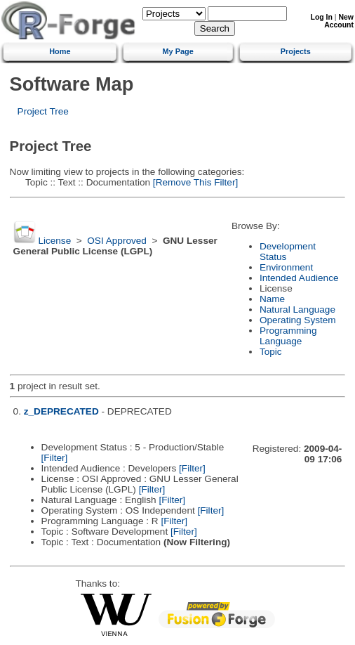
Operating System (298, 320)
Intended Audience (299, 278)
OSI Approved (117, 240)
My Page (178, 51)
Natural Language (297, 309)
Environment (286, 267)
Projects (296, 51)
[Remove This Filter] (194, 182)
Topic (271, 351)
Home (59, 51)
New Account (339, 21)
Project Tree (43, 111)
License (54, 240)
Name (272, 299)
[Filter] (54, 457)
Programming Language (288, 335)
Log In (322, 17)
